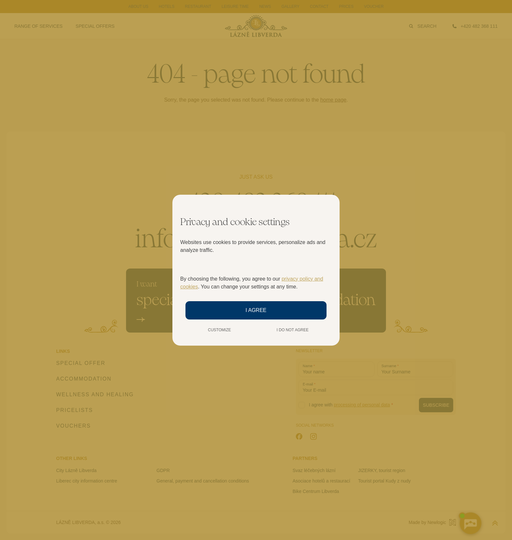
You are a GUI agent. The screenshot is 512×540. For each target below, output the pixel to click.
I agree (256, 310)
